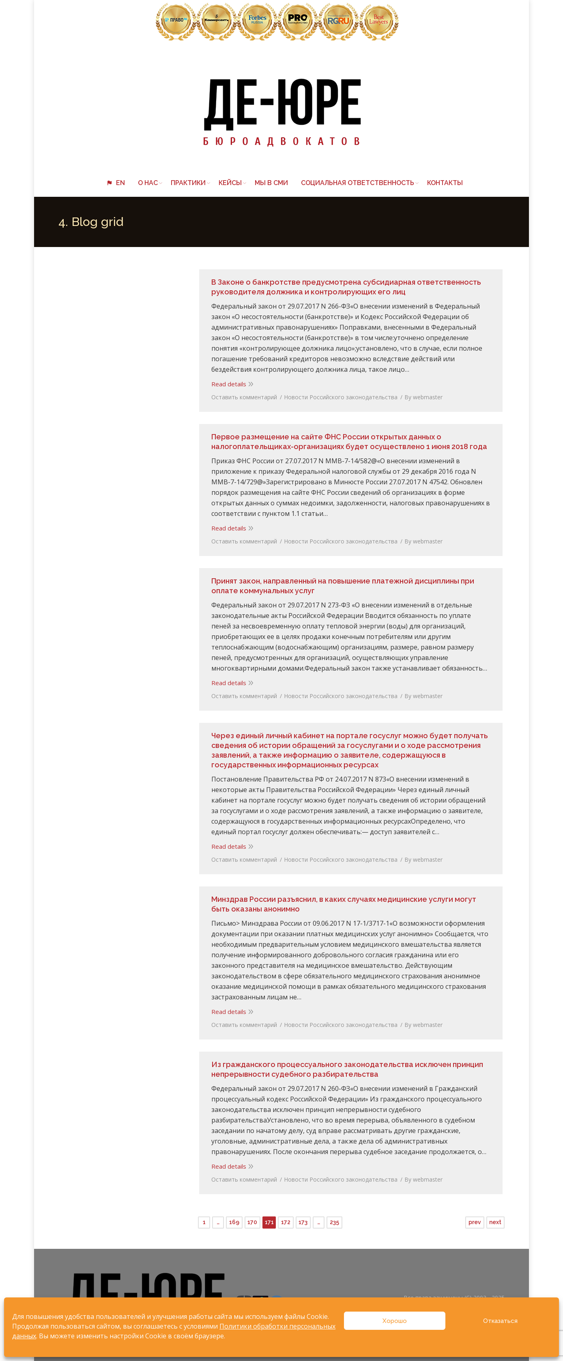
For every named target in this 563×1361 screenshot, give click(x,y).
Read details (226, 382)
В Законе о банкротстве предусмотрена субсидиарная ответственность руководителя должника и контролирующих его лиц (344, 285)
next (495, 1218)
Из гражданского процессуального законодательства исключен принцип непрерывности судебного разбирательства (345, 1067)
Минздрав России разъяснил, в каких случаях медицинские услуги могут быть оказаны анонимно (341, 902)
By (421, 395)
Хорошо (394, 1321)
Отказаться (500, 1321)
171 (269, 1218)
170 (252, 1218)
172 (285, 1218)
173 (303, 1218)
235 (334, 1218)
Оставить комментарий (242, 395)
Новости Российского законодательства (338, 395)
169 (234, 1218)
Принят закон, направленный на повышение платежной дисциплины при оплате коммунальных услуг (340, 584)
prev (474, 1218)
